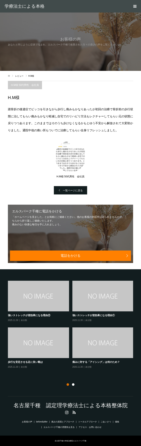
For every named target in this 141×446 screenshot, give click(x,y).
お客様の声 (27, 422)
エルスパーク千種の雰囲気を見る (59, 427)
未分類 (24, 320)
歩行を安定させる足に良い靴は (25, 362)
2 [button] (73, 384)
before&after (42, 422)
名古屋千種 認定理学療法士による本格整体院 (25, 6)
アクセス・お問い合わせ (90, 427)
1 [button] (68, 384)
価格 (117, 422)
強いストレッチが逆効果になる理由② (29, 315)
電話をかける (70, 255)
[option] (72, 325)
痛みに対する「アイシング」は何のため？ (96, 362)
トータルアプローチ (87, 422)
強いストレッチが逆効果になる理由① (93, 315)
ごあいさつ (106, 422)
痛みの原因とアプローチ (62, 422)
